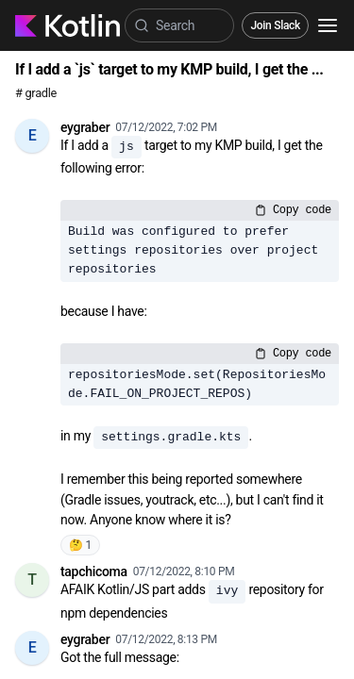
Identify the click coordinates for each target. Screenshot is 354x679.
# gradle (36, 93)
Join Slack (275, 25)
